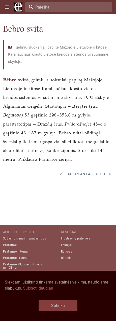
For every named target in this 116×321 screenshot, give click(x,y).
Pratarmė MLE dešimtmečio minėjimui (23, 266)
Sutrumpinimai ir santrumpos (24, 238)
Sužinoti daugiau (38, 288)
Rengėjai (67, 251)
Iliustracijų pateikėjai (76, 238)
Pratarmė (10, 245)
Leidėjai (66, 245)
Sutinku (58, 305)
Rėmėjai (67, 258)
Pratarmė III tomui (16, 258)
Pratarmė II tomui (16, 251)
